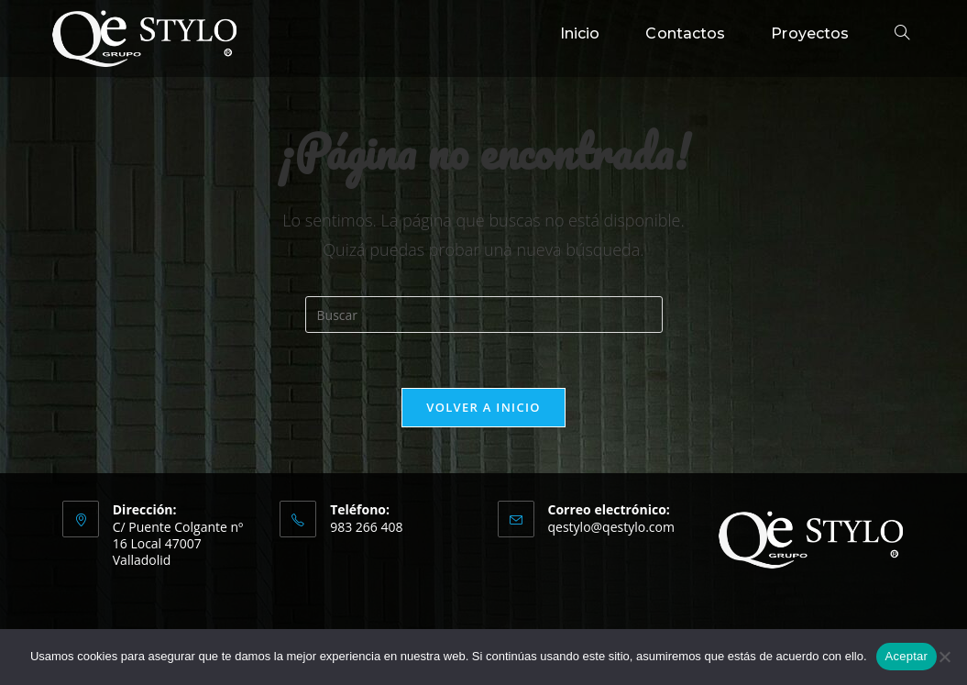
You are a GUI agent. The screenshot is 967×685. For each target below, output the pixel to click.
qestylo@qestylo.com (611, 527)
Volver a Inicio (483, 407)
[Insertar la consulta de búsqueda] (484, 314)
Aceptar (907, 656)
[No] (944, 656)
